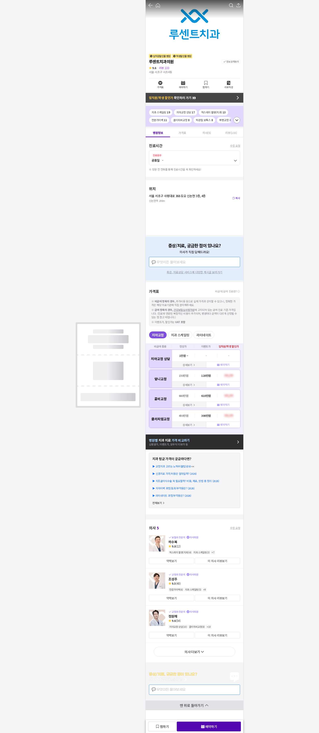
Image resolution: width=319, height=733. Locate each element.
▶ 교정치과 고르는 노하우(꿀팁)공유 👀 (173, 466)
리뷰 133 (164, 68)
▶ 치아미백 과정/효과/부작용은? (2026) (173, 488)
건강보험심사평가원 (184, 310)
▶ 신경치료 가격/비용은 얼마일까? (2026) (174, 474)
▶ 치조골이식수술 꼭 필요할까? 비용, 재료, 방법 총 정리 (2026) (185, 481)
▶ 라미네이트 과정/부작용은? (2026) (171, 495)
